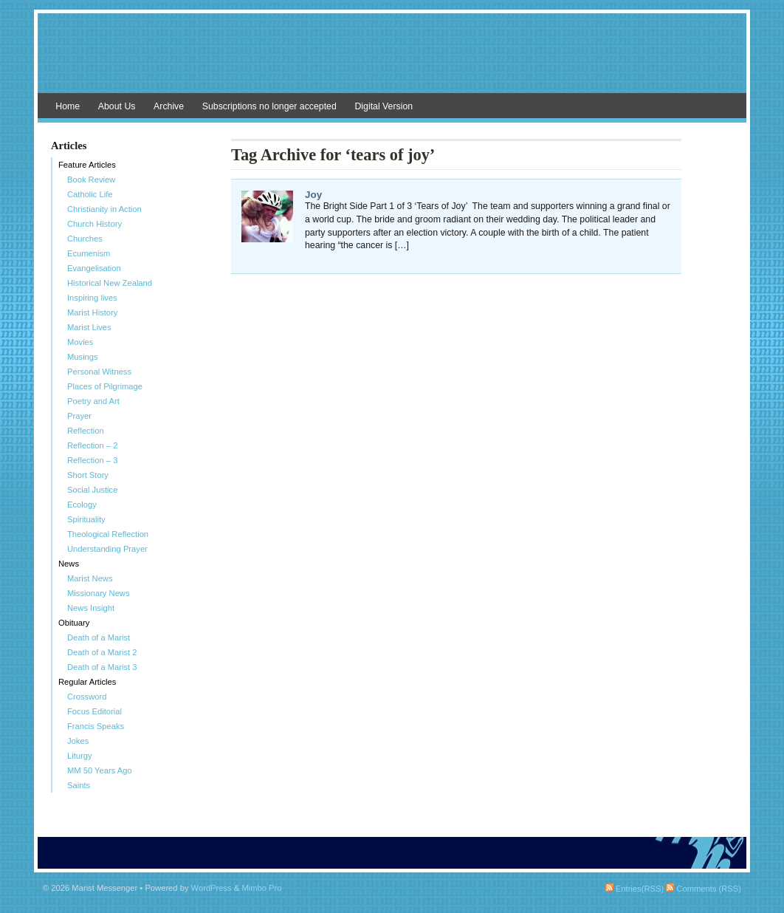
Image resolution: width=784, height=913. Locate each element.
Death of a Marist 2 (102, 652)
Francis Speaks (95, 726)
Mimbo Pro (261, 887)
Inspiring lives (92, 297)
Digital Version (383, 106)
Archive (169, 106)
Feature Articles (87, 164)
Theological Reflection (107, 534)
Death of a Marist (98, 637)
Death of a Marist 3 (102, 667)
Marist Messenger (392, 60)
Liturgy (79, 755)
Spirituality (86, 519)
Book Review (91, 179)
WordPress (211, 887)
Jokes (78, 740)
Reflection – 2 (92, 445)
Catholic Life (90, 194)
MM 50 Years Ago (99, 770)
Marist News (90, 578)
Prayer (79, 415)
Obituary (73, 622)
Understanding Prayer (107, 548)
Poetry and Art (93, 401)
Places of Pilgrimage (104, 386)
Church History (94, 223)
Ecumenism (88, 253)
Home (67, 106)
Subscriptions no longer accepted (269, 106)
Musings (82, 356)
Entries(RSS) (634, 888)
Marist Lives (89, 327)
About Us (117, 106)
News (68, 563)
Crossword (86, 696)
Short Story (88, 475)
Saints (78, 785)
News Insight (90, 607)
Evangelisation (94, 268)
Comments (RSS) (703, 888)
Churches (85, 238)
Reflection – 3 (92, 460)
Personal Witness (99, 371)
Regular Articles (87, 681)
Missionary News (98, 593)
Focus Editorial (94, 711)
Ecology (82, 504)
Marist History (92, 312)
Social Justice (92, 489)
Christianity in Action (104, 209)
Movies (80, 342)
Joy (313, 194)
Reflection (85, 430)
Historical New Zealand (109, 282)
